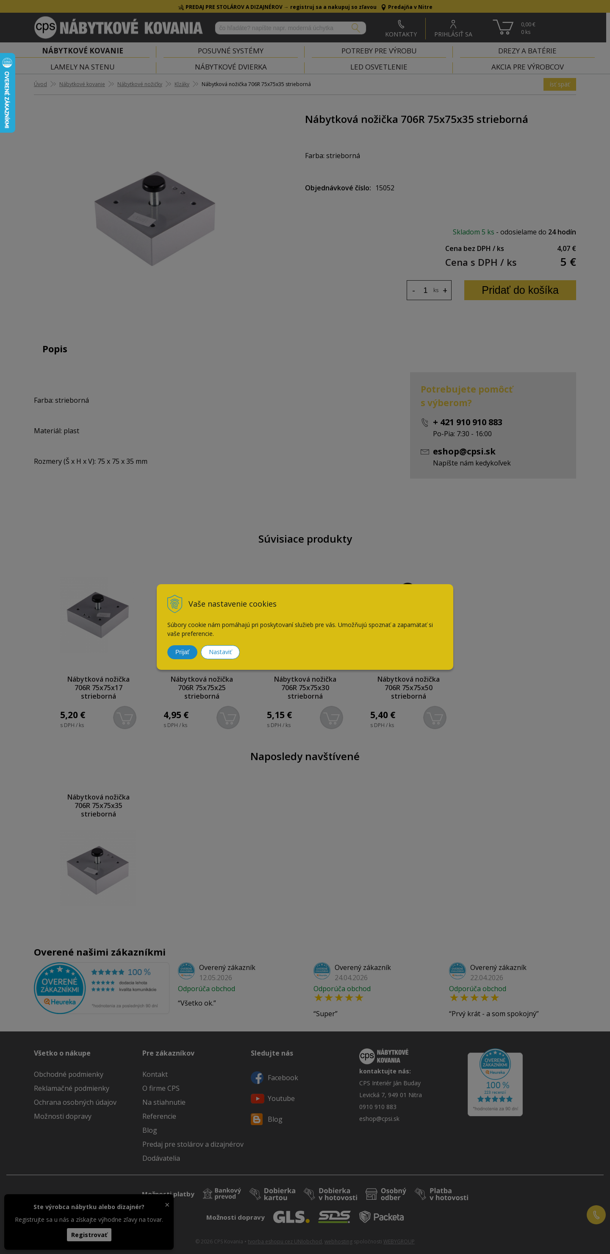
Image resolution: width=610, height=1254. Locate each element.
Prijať (182, 652)
